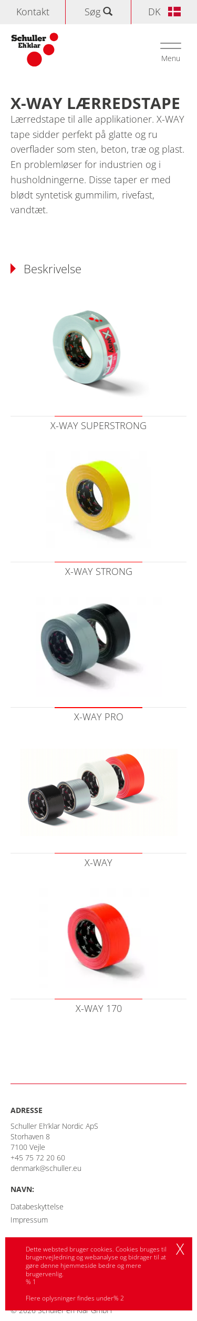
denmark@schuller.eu (46, 1168)
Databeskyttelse (37, 1206)
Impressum (29, 1220)
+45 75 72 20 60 (38, 1158)
